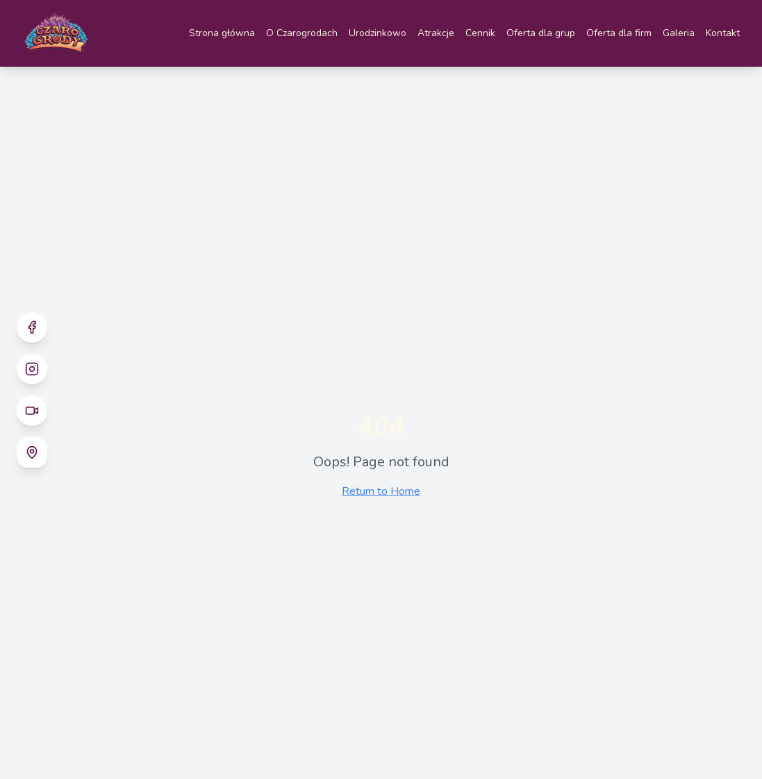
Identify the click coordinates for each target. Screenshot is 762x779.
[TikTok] (32, 410)
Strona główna (222, 33)
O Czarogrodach (302, 33)
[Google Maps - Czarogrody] (32, 452)
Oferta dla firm (619, 33)
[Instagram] (32, 369)
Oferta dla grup (540, 33)
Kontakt (723, 33)
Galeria (679, 33)
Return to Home (381, 491)
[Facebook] (32, 327)
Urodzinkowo (377, 33)
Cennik (480, 33)
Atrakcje (435, 33)
